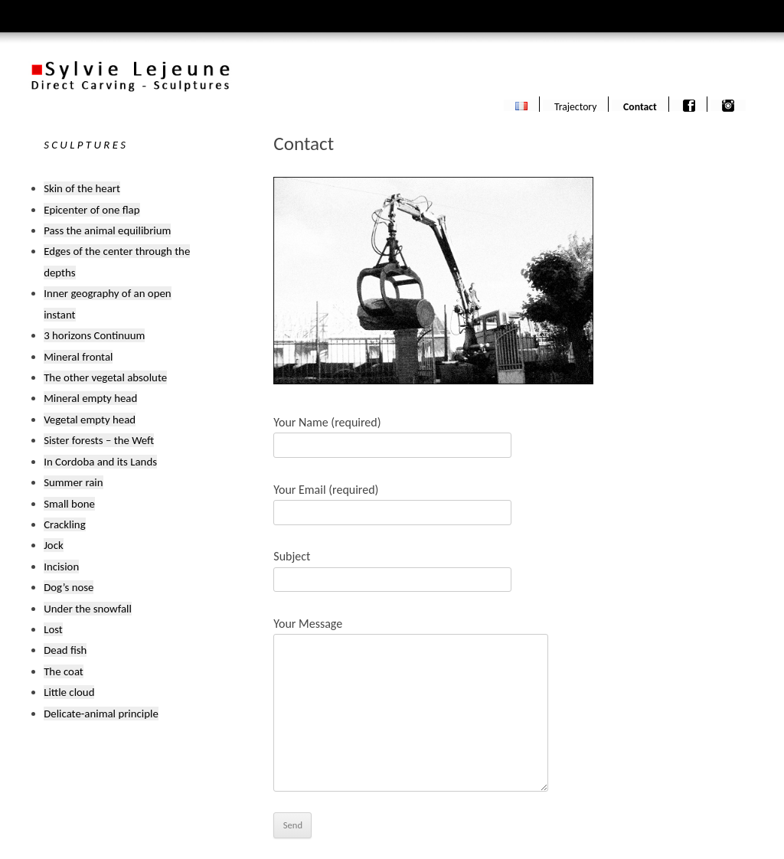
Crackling (65, 524)
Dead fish (65, 650)
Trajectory (575, 105)
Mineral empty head (90, 398)
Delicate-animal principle (101, 713)
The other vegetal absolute (105, 377)
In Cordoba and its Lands (100, 462)
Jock (54, 545)
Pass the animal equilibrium (107, 230)
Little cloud (69, 692)
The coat (63, 671)
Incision (61, 566)
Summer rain (73, 482)
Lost (53, 629)
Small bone (69, 504)
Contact (640, 105)
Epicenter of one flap (91, 210)
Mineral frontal (78, 357)
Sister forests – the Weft (99, 440)
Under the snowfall (88, 609)
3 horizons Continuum (94, 335)
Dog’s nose (68, 587)
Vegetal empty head (90, 419)
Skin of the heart (82, 188)
